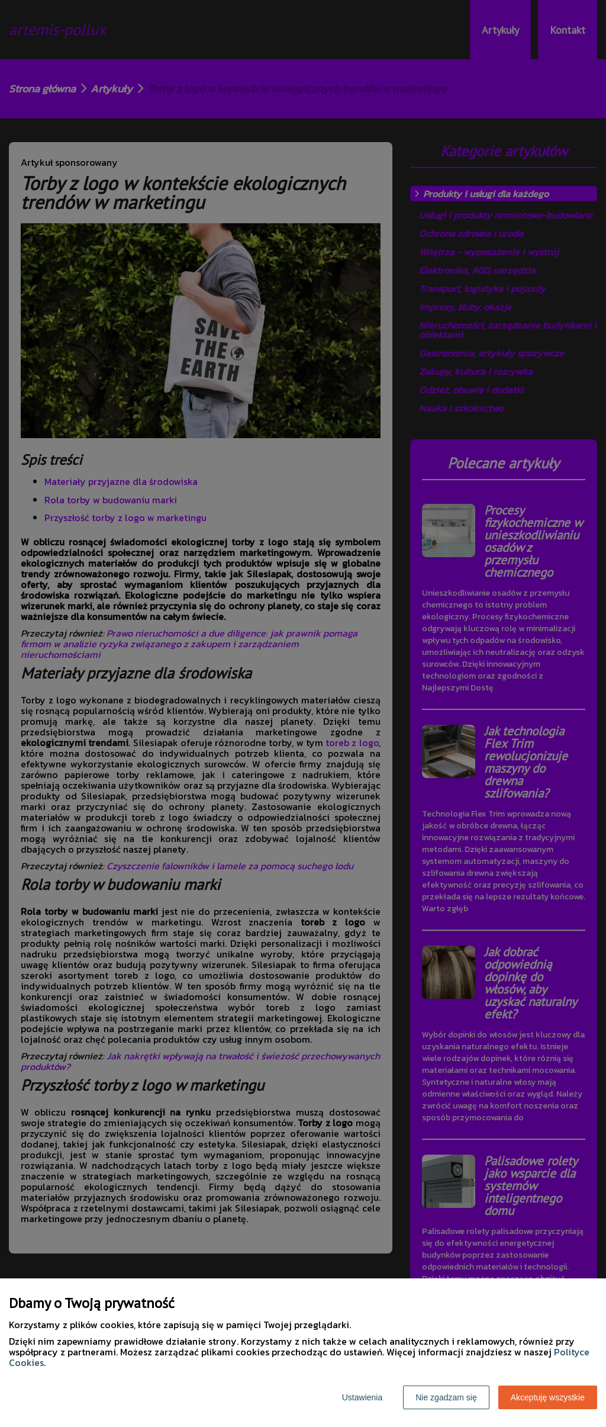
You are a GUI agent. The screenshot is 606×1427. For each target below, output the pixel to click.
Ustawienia (362, 1397)
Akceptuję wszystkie (548, 1397)
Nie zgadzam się (446, 1397)
